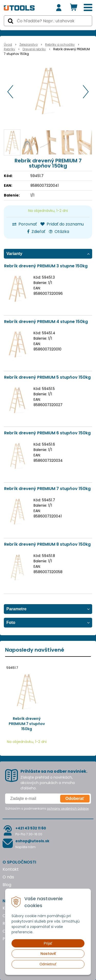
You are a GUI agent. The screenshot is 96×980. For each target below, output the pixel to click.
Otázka (59, 231)
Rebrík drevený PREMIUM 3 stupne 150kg (46, 266)
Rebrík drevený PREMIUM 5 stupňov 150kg (47, 377)
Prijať (48, 943)
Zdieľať (36, 231)
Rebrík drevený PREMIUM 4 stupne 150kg (46, 322)
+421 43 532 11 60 (30, 828)
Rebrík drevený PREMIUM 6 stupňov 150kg (47, 433)
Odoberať (75, 798)
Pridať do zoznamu (62, 224)
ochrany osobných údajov (68, 808)
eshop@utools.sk (32, 841)
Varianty (14, 253)
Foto (10, 622)
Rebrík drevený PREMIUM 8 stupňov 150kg (47, 544)
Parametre (16, 609)
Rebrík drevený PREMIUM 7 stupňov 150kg (47, 489)
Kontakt (11, 869)
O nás (8, 877)
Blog (7, 885)
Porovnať (24, 224)
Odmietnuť (48, 964)
